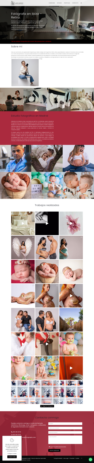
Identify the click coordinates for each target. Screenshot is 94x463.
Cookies (77, 458)
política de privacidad (60, 447)
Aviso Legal (65, 458)
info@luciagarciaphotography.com (24, 437)
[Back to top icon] (81, 458)
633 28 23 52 (17, 432)
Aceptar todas (12, 456)
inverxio (28, 460)
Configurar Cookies (11, 453)
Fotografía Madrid (58, 458)
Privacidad (71, 458)
